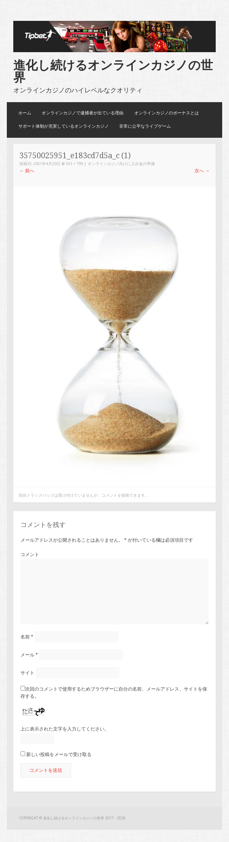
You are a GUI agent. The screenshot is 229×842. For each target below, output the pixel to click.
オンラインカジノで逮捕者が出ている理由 (82, 112)
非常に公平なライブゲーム (145, 126)
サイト (27, 672)
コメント (29, 554)
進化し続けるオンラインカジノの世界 (113, 71)
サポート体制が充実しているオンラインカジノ (63, 126)
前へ (26, 170)
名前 (26, 637)
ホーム (24, 112)
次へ (202, 170)
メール (29, 654)
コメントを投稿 (115, 495)
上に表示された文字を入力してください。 (64, 729)
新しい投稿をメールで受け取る (59, 754)
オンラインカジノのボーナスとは (166, 112)
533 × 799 (74, 163)
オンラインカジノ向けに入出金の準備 (121, 163)
